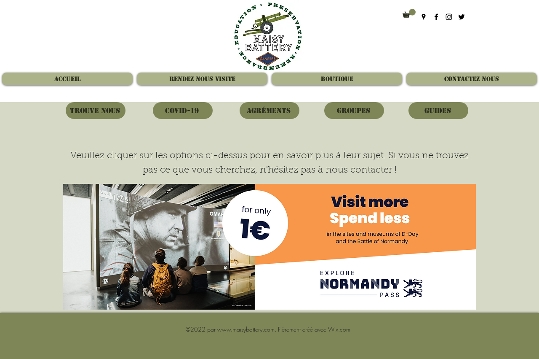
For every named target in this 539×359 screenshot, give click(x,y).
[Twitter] (461, 17)
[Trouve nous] (95, 110)
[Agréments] (269, 110)
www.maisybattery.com (246, 329)
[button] (409, 13)
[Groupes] (354, 110)
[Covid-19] (183, 110)
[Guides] (438, 110)
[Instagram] (449, 17)
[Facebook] (436, 17)
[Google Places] (423, 17)
